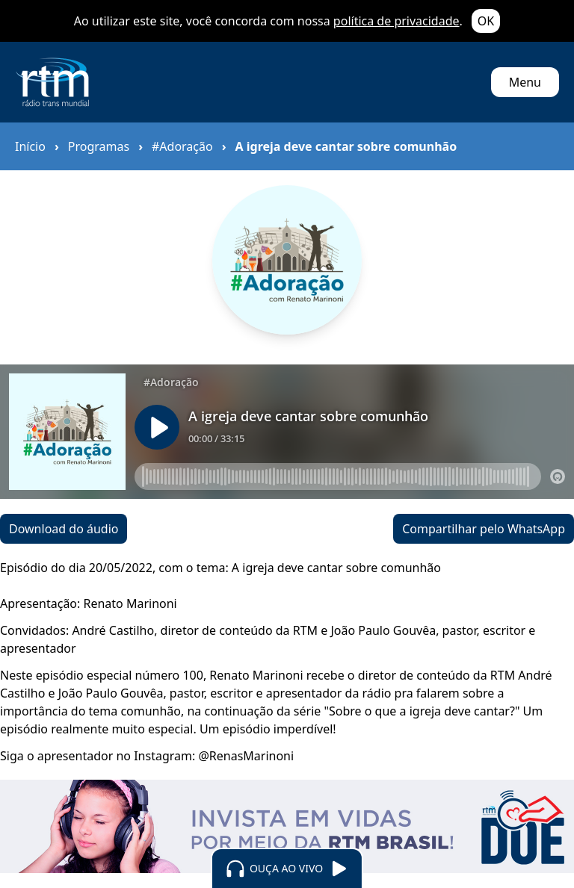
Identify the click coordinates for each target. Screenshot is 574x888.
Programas (98, 146)
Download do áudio (63, 529)
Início (30, 146)
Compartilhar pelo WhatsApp (483, 529)
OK (486, 21)
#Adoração (182, 146)
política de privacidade (396, 21)
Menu (525, 82)
